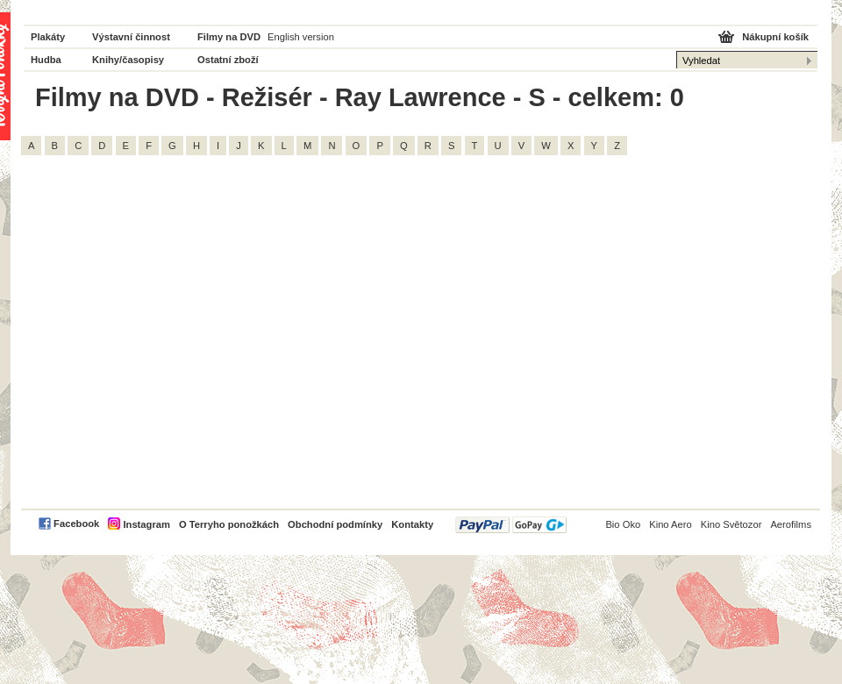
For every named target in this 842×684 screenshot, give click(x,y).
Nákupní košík (775, 37)
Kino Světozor (731, 524)
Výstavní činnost (131, 37)
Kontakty (412, 524)
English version (301, 37)
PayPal (511, 525)
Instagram (146, 524)
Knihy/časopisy (128, 59)
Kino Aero (670, 524)
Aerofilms (790, 524)
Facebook (76, 523)
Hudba (46, 59)
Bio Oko (622, 524)
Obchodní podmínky (335, 524)
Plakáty (48, 37)
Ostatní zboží (228, 59)
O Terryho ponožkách (229, 524)
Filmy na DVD (228, 37)
